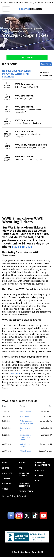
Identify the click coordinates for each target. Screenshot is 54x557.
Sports (5, 468)
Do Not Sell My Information (15, 496)
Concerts (7, 473)
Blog (37, 481)
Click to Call (27, 57)
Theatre (6, 478)
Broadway (7, 484)
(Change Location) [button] (46, 74)
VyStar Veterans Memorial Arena (26, 422)
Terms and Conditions (24, 485)
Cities (5, 489)
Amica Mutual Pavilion (25, 445)
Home (5, 463)
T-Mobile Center (26, 451)
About (22, 463)
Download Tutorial (24, 474)
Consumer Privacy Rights (42, 464)
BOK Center (24, 416)
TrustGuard (14, 373)
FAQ (20, 468)
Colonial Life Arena (25, 429)
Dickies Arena (25, 411)
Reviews (39, 475)
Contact (39, 470)
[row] (27, 85)
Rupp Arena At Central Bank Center (25, 437)
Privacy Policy (26, 491)
